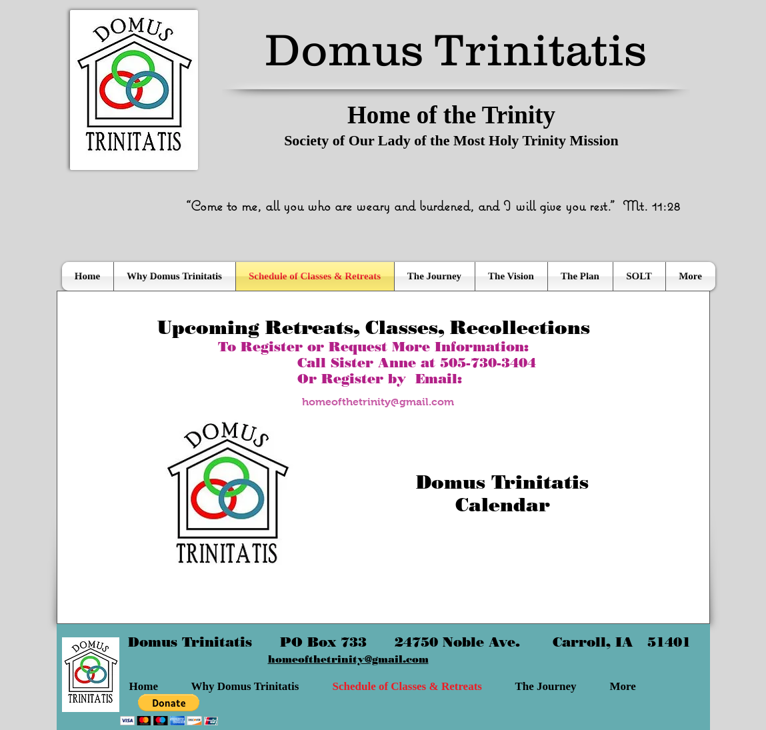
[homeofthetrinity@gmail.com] (378, 402)
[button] (169, 709)
